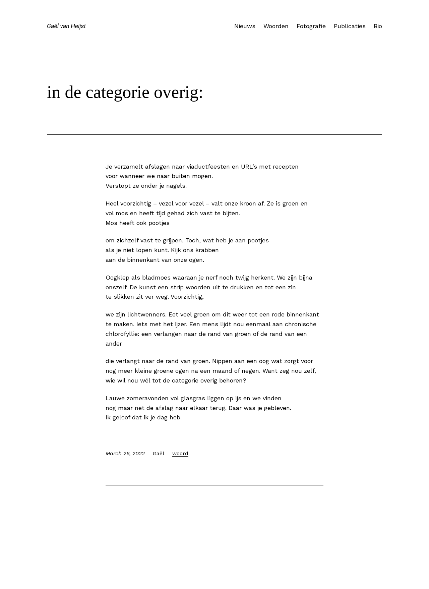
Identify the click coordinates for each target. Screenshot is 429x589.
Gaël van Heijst (66, 26)
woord (180, 453)
